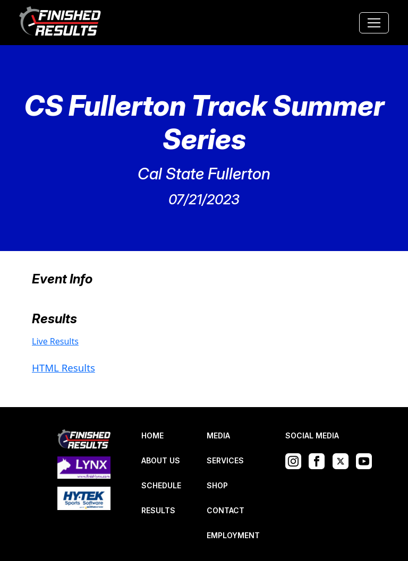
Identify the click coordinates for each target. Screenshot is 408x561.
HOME (152, 435)
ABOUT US (160, 460)
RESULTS (158, 510)
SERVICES (225, 460)
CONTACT (225, 510)
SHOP (217, 485)
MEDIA (218, 435)
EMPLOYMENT (233, 535)
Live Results (55, 341)
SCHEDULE (161, 485)
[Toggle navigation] (374, 22)
